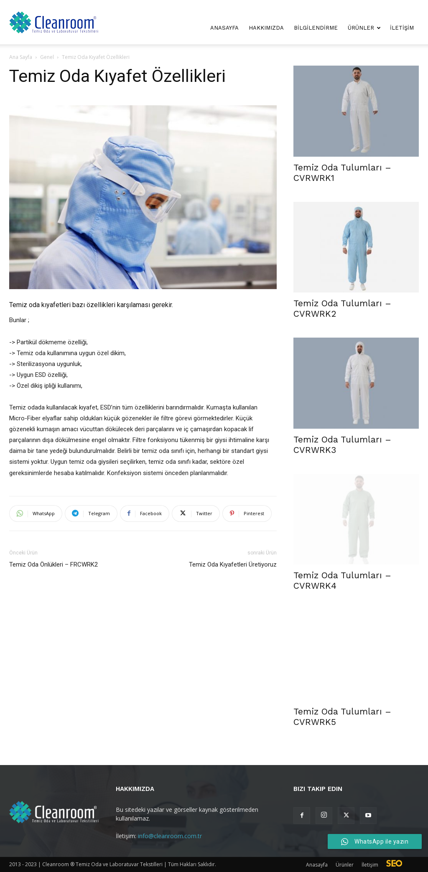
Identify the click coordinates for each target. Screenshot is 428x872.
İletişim (402, 28)
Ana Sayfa (20, 57)
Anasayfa (224, 28)
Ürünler (364, 28)
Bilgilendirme (316, 28)
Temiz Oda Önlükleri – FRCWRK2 (53, 564)
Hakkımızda (266, 28)
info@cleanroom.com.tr (170, 836)
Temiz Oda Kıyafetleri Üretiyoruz (233, 564)
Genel (47, 57)
